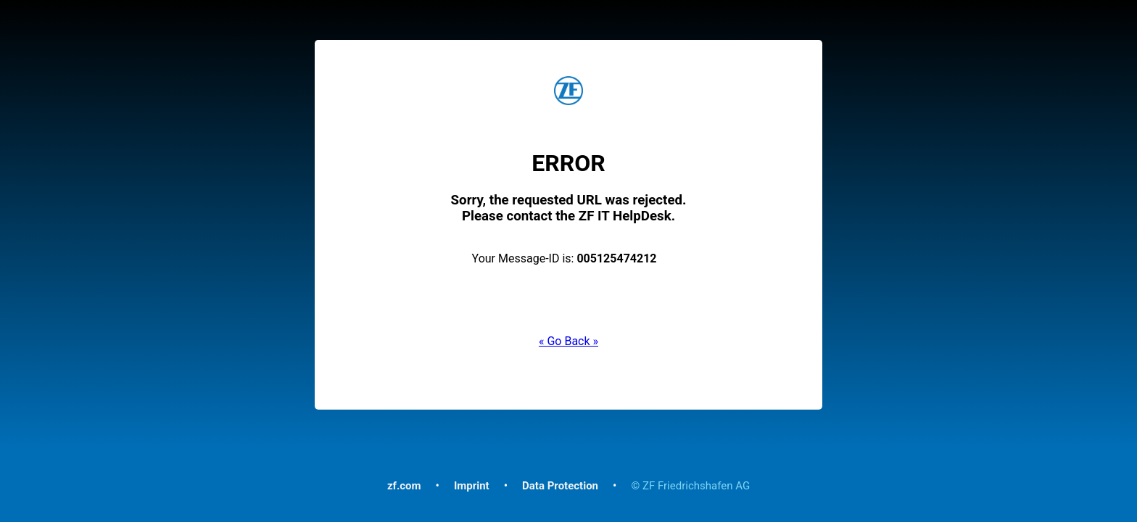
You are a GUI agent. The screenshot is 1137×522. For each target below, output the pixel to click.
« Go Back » (568, 341)
